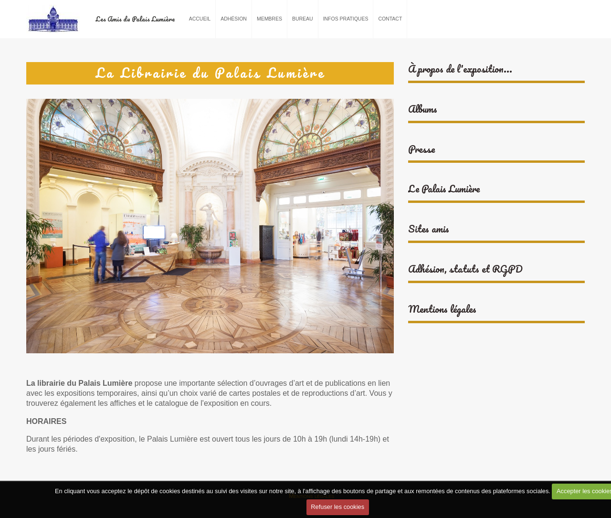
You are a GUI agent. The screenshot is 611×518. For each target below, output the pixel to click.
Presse (421, 149)
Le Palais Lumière (444, 189)
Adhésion (234, 18)
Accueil (200, 18)
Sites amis (428, 229)
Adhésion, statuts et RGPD (465, 269)
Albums (422, 109)
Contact (390, 18)
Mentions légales (442, 309)
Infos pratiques (346, 18)
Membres (269, 18)
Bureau (302, 18)
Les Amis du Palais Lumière (135, 18)
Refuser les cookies (337, 506)
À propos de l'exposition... (460, 69)
